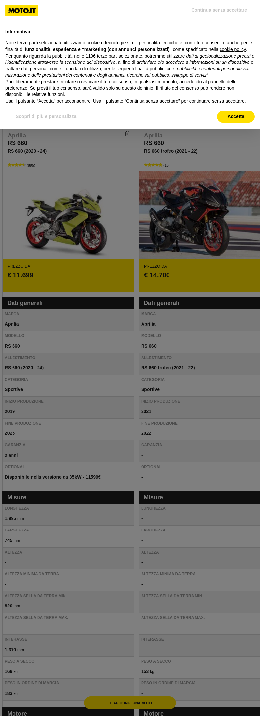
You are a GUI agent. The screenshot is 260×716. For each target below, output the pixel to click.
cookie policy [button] (233, 49)
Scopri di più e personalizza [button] (46, 116)
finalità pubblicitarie (154, 68)
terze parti (107, 56)
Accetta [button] (235, 116)
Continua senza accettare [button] (219, 9)
